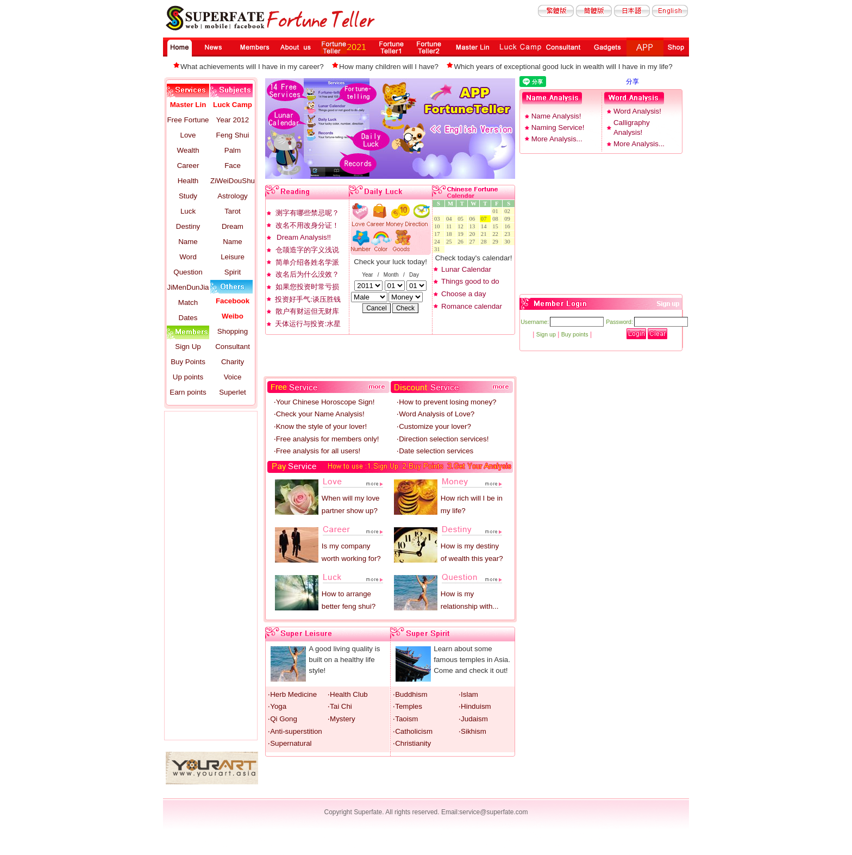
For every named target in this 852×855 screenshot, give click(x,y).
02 (508, 211)
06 (473, 219)
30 (508, 242)
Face (232, 165)
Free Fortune (188, 120)
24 (438, 242)
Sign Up (188, 346)
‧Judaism (473, 719)
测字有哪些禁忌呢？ (307, 213)
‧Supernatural (289, 743)
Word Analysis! (637, 111)
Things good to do (470, 281)
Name (188, 242)
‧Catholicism (413, 731)
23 (508, 234)
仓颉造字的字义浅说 (307, 250)
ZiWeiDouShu (232, 181)
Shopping (232, 331)
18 (450, 234)
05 (462, 219)
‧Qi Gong (282, 719)
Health (188, 181)
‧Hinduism (475, 706)
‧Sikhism (472, 731)
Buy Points (188, 362)
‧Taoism (405, 719)
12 (462, 226)
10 (438, 226)
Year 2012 (232, 120)
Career (188, 165)
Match (188, 302)
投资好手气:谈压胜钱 (308, 299)
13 (473, 226)
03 (438, 219)
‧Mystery (341, 719)
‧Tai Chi (340, 706)
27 (473, 242)
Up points (188, 377)
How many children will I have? (388, 67)
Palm (232, 150)
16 (508, 226)
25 (450, 242)
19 (462, 234)
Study (188, 196)
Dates (188, 318)
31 (438, 249)
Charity (232, 362)
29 (496, 242)
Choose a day (463, 294)
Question (187, 272)
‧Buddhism (410, 694)
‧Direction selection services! (442, 439)
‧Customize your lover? (434, 426)
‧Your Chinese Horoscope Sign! (324, 402)
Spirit (232, 272)
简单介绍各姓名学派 (307, 262)
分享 (632, 81)
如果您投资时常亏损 (307, 287)
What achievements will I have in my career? (252, 67)
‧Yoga (277, 706)
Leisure (233, 257)
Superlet (232, 392)
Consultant (232, 346)
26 (462, 242)
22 (496, 234)
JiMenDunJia (188, 287)
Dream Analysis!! (304, 237)
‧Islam (468, 694)
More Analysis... (556, 139)
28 (485, 242)
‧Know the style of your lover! (320, 426)
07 (485, 219)
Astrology (232, 196)
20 (473, 234)
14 (485, 226)
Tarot (232, 211)
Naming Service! (558, 127)
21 (485, 234)
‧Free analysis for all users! (317, 451)
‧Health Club (348, 694)
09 (508, 219)
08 (496, 219)
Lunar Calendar (466, 269)
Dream (232, 226)
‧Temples (407, 706)
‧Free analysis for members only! (326, 439)
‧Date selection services (435, 451)
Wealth (188, 150)
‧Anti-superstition (295, 731)
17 (438, 234)
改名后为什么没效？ (307, 274)
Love (188, 135)
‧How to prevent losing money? (446, 402)
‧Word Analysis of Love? (435, 414)
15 (496, 226)
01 (496, 211)
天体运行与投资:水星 (308, 324)
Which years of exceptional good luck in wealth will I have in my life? (563, 67)
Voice (233, 377)
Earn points (188, 392)
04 (450, 219)
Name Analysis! (556, 116)
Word (188, 257)
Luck (188, 211)
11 (450, 226)
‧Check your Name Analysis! (319, 414)
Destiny (188, 226)
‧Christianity (412, 743)
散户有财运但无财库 (307, 311)
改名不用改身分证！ (307, 225)
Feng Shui (232, 135)
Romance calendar (471, 306)
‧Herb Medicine (292, 694)
